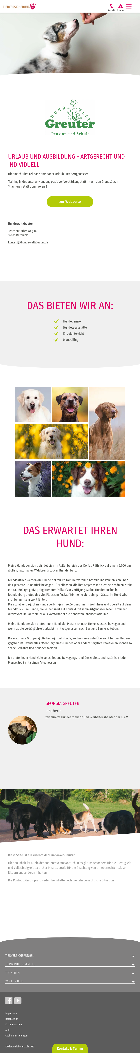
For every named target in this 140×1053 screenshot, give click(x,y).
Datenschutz (11, 1018)
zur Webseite (70, 201)
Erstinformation (13, 1024)
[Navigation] (130, 6)
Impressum (11, 1013)
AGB (7, 1030)
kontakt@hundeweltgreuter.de (28, 242)
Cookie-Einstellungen (16, 1035)
